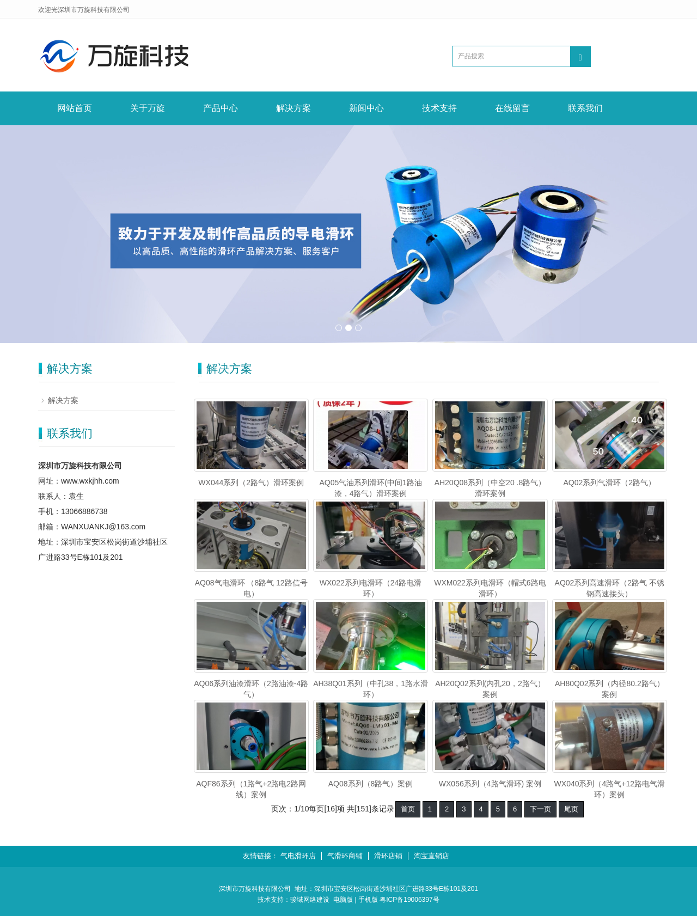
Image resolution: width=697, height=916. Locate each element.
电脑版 (343, 899)
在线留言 (512, 108)
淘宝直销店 (431, 856)
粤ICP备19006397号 (409, 899)
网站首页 (74, 108)
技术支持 (439, 108)
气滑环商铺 (345, 856)
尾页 (571, 809)
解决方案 (293, 108)
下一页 (540, 809)
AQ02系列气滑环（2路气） (610, 482)
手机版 (368, 899)
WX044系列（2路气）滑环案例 (251, 482)
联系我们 (585, 108)
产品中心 (220, 108)
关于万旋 (147, 108)
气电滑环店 (298, 856)
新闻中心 (366, 108)
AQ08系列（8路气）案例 (370, 783)
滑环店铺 (388, 856)
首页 (408, 809)
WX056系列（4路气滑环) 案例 (490, 783)
